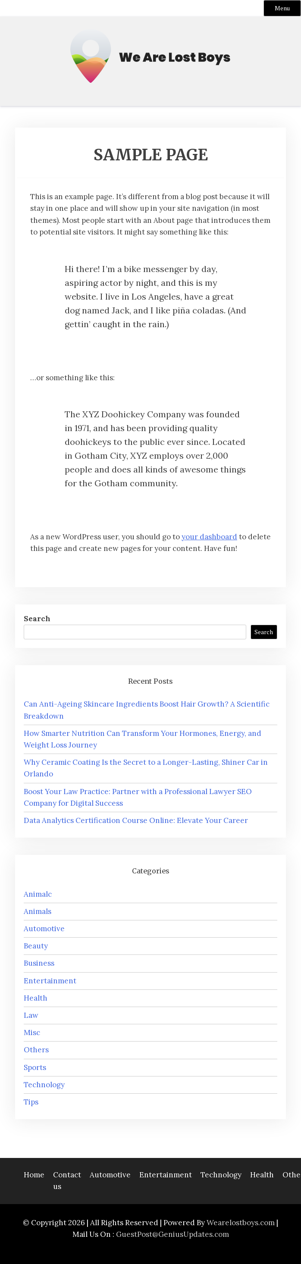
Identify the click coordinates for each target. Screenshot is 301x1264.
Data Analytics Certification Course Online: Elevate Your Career (136, 820)
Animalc (38, 894)
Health (35, 998)
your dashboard (209, 536)
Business (39, 963)
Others (36, 1049)
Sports (35, 1067)
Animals (37, 911)
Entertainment (50, 981)
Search (37, 618)
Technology (44, 1084)
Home (34, 1175)
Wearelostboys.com (241, 1222)
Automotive (44, 928)
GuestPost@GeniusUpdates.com (172, 1234)
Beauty (36, 946)
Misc (32, 1032)
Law (31, 1015)
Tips (31, 1102)
